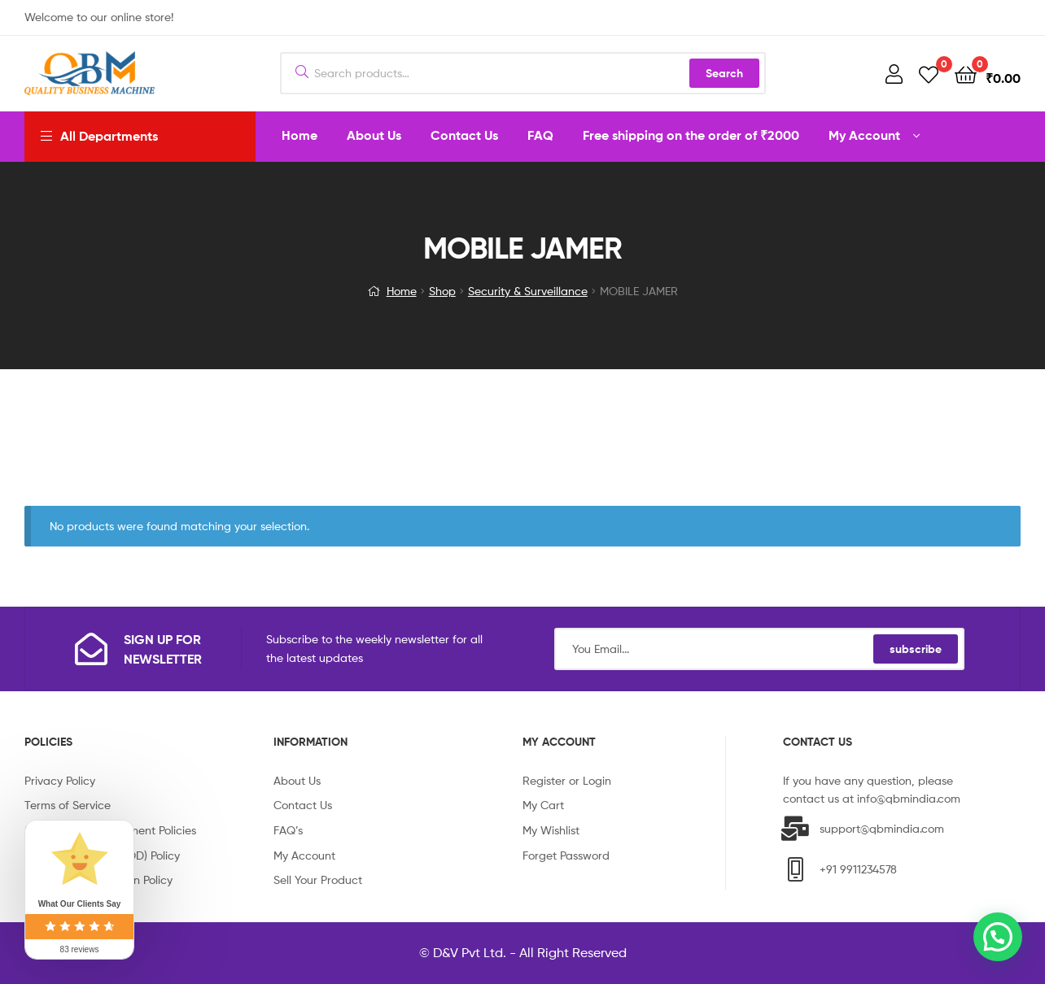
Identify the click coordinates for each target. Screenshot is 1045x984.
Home (402, 291)
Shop (442, 291)
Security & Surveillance (528, 291)
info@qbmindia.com (908, 798)
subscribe (916, 649)
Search (724, 73)
